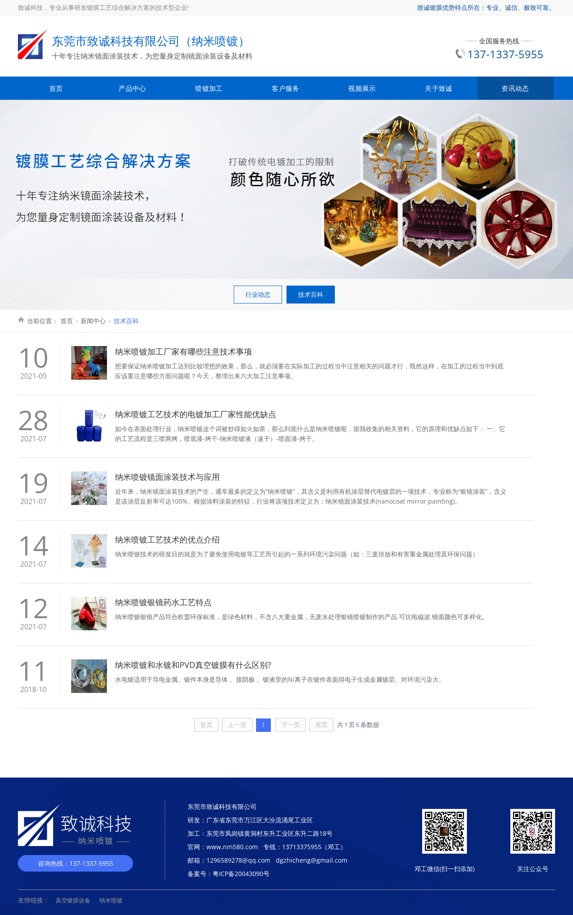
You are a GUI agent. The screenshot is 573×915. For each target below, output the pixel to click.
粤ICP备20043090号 (241, 873)
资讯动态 (515, 88)
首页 (56, 88)
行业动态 (257, 294)
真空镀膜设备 (73, 900)
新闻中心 (93, 320)
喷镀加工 (208, 88)
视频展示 (362, 88)
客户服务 (285, 88)
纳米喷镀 (111, 900)
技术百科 (310, 294)
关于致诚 (438, 88)
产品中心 (132, 88)
